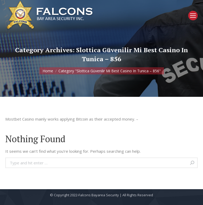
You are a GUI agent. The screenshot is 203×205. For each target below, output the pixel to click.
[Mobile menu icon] (193, 15)
